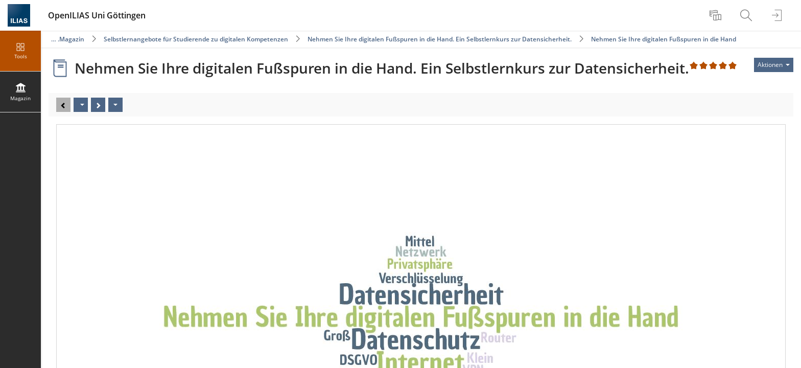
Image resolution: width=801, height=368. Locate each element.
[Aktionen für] (773, 65)
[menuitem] (716, 15)
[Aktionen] (115, 105)
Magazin (71, 39)
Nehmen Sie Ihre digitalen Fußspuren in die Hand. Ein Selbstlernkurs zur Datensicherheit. (440, 39)
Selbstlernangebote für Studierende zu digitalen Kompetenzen (196, 39)
